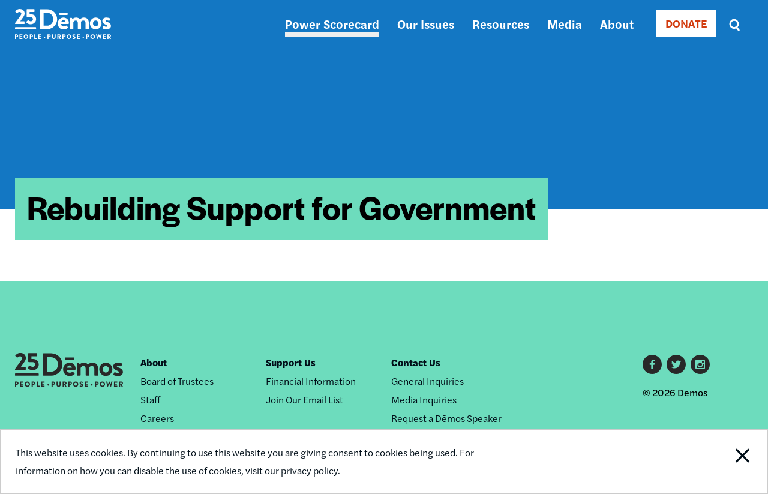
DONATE (686, 23)
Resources (500, 23)
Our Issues (425, 23)
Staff (150, 399)
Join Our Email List (304, 399)
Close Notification (728, 461)
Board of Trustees (177, 381)
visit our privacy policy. (292, 470)
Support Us (291, 362)
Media (564, 23)
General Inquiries (427, 381)
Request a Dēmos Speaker (446, 418)
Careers (157, 418)
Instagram (700, 364)
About (617, 23)
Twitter (676, 364)
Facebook (652, 364)
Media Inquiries (424, 399)
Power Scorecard (332, 23)
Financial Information (311, 381)
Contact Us (415, 362)
